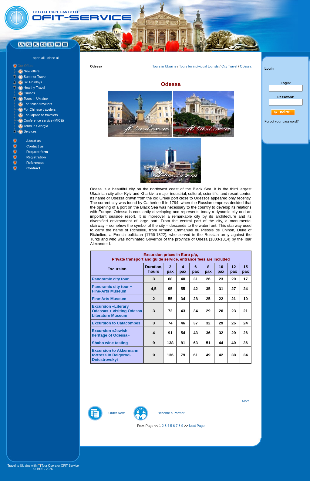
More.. (246, 401)
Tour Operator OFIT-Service (60, 465)
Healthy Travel (34, 87)
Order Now (116, 413)
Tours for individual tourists (199, 66)
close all (53, 58)
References (35, 162)
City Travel (229, 66)
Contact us (35, 146)
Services (30, 131)
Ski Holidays (33, 82)
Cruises (29, 93)
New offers (31, 71)
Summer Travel (35, 76)
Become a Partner (171, 413)
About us (33, 141)
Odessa (245, 66)
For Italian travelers (38, 104)
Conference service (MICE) (44, 120)
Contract (33, 168)
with (34, 465)
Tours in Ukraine (36, 98)
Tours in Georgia (36, 126)
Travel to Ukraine (18, 465)
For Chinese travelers (40, 109)
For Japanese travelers (41, 115)
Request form (37, 152)
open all (39, 58)
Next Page (196, 425)
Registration (36, 157)
